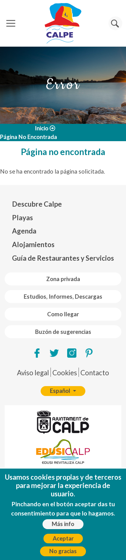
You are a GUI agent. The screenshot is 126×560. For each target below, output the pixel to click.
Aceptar (63, 543)
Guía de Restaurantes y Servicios (63, 258)
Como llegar (63, 314)
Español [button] (60, 390)
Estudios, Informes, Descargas (63, 296)
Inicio (41, 128)
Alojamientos (33, 244)
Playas (22, 217)
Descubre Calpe (37, 204)
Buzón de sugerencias (63, 331)
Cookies (64, 372)
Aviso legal (33, 372)
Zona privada (63, 279)
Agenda (24, 231)
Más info (63, 528)
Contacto (94, 372)
